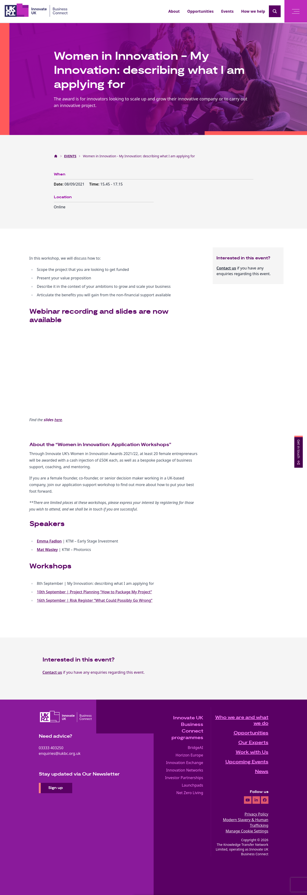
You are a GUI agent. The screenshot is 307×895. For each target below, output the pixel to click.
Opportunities (200, 11)
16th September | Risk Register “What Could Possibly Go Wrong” (94, 600)
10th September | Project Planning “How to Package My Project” (94, 591)
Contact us (226, 268)
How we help (253, 11)
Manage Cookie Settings (247, 831)
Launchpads (192, 785)
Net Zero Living (189, 792)
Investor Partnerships (184, 777)
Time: (94, 184)
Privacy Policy (256, 814)
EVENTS (70, 156)
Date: (59, 184)
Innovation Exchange (184, 762)
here (58, 419)
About (174, 11)
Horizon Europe (189, 755)
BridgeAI (195, 747)
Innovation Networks (184, 770)
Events (227, 11)
